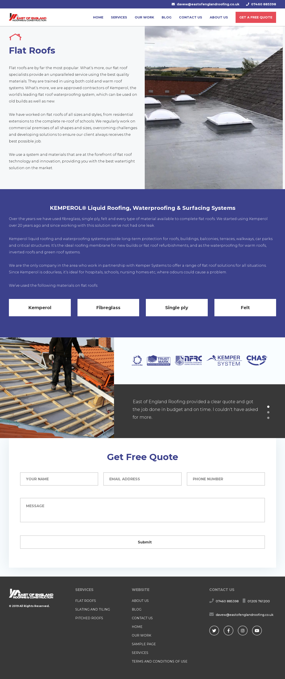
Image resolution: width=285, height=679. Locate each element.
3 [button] (268, 418)
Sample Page (144, 644)
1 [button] (268, 407)
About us (219, 17)
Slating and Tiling (92, 609)
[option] (199, 411)
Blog (166, 17)
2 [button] (268, 412)
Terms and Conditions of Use (159, 661)
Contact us (190, 17)
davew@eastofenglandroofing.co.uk (208, 4)
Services (119, 17)
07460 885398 (263, 4)
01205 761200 (259, 601)
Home (98, 17)
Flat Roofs (85, 601)
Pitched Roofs (89, 618)
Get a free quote (255, 17)
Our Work (144, 17)
